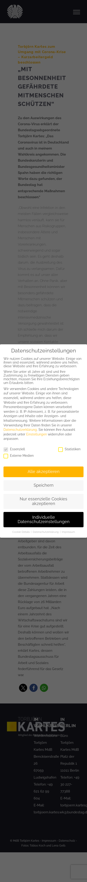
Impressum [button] (68, 531)
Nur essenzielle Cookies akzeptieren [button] (43, 501)
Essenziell (14, 449)
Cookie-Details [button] (21, 531)
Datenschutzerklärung (20, 429)
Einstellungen (36, 434)
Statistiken (69, 449)
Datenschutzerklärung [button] (46, 531)
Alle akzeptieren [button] (44, 471)
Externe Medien (18, 455)
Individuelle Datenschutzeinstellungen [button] (44, 519)
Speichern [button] (44, 485)
